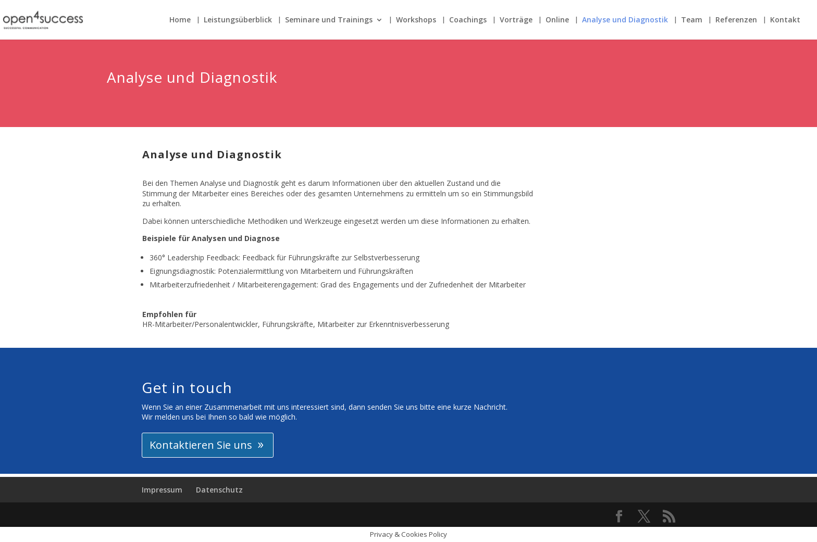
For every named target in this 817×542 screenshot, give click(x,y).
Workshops (416, 20)
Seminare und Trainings (329, 20)
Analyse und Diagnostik (625, 20)
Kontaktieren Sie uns (201, 445)
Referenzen (736, 20)
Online (557, 20)
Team (691, 20)
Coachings (468, 20)
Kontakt (785, 20)
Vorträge (516, 20)
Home (180, 20)
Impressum (162, 490)
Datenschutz (219, 490)
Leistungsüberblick (238, 20)
